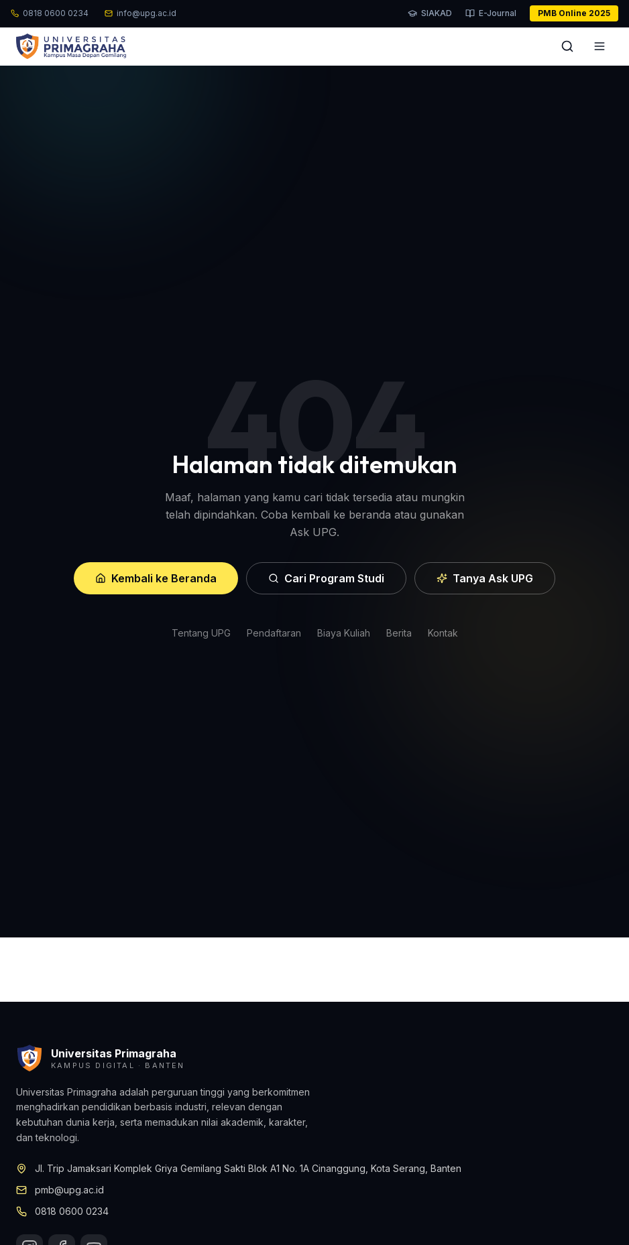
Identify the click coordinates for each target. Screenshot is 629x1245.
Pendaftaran (274, 633)
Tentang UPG (201, 633)
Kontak (443, 633)
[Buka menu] (599, 46)
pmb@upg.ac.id (69, 1189)
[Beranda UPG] (71, 46)
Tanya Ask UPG (485, 578)
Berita (399, 633)
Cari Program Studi (326, 578)
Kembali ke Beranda (156, 578)
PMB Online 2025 (574, 13)
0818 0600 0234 (72, 1211)
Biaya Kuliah (343, 633)
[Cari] (567, 46)
